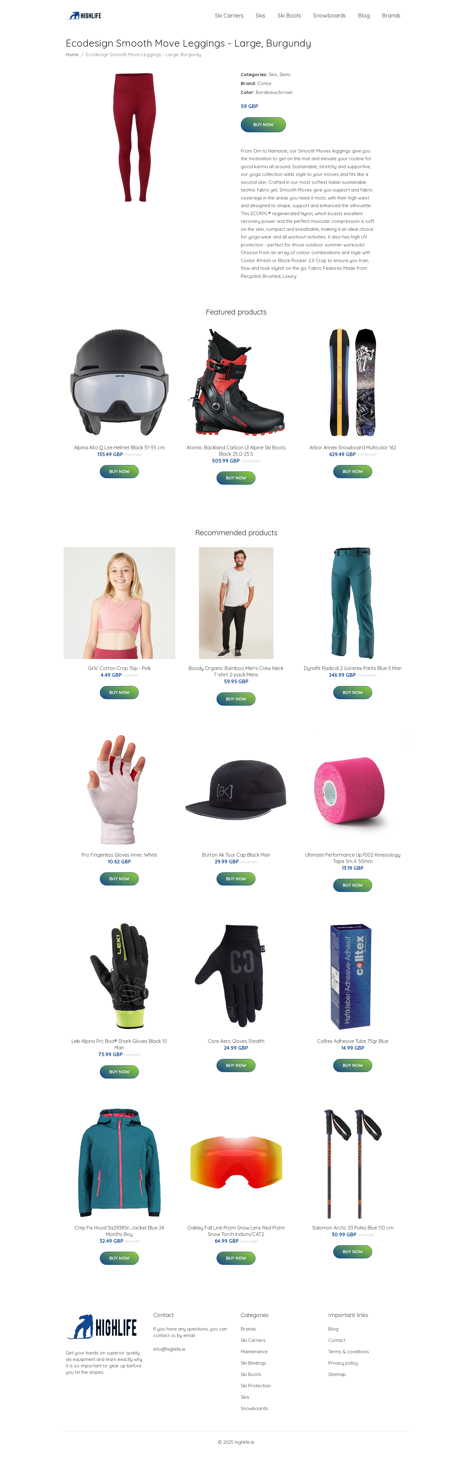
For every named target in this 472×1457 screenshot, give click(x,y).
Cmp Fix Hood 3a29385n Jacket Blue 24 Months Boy (119, 1235)
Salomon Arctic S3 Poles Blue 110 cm (352, 1232)
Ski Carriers (229, 17)
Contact (336, 1344)
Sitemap (337, 1378)
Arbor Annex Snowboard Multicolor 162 (352, 452)
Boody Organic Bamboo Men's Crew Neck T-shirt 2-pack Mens (236, 675)
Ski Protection (256, 1390)
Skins (285, 79)
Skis (260, 17)
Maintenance (254, 1356)
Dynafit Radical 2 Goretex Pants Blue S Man (353, 672)
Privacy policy (343, 1367)
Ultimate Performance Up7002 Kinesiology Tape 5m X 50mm (352, 862)
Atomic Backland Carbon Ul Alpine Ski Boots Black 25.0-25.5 (236, 455)
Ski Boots (289, 17)
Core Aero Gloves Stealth (236, 1045)
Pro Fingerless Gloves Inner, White (119, 859)
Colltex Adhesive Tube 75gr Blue (352, 1045)
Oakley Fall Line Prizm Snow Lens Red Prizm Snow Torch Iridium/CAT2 (236, 1235)
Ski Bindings (253, 1367)
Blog (364, 17)
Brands (391, 17)
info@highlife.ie (169, 1353)
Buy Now (263, 129)
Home (72, 59)
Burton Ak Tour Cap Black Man (236, 859)
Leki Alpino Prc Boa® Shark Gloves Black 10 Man (119, 1048)
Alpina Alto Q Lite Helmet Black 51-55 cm (119, 452)
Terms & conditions (348, 1356)
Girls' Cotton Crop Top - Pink (119, 672)
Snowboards (329, 17)
